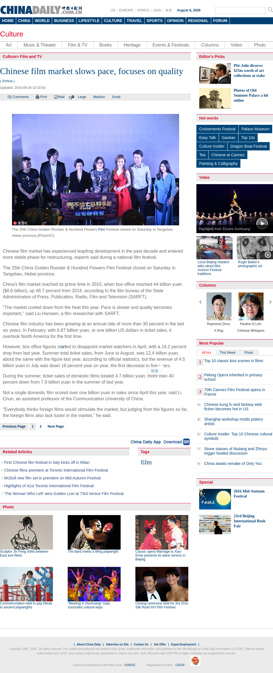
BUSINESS (64, 20)
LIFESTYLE (89, 20)
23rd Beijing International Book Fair (249, 521)
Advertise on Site (117, 644)
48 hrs (206, 353)
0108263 (129, 665)
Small (116, 97)
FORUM (220, 20)
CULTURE (113, 20)
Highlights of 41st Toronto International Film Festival (49, 486)
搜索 (155, 371)
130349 (179, 665)
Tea (202, 155)
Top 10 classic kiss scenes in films (233, 361)
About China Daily (89, 644)
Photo (260, 45)
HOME (8, 20)
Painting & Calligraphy (218, 163)
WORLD (42, 20)
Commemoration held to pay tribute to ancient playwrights (26, 605)
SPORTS (155, 20)
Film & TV (77, 45)
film (146, 462)
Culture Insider (212, 146)
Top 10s (248, 137)
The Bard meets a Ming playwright (93, 551)
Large (82, 97)
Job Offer (159, 644)
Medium (99, 97)
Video (236, 45)
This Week (227, 353)
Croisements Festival (217, 129)
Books (105, 45)
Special (206, 482)
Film (101, 229)
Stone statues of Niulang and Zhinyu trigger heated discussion (235, 451)
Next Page (56, 426)
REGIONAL (198, 20)
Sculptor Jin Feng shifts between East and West (24, 553)
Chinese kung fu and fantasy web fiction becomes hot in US (233, 406)
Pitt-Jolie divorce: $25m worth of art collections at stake (249, 71)
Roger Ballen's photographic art (250, 264)
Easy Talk (207, 137)
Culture (11, 34)
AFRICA (143, 10)
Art (8, 45)
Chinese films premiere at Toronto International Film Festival (56, 470)
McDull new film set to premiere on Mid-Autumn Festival (52, 478)
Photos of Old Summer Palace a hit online (251, 95)
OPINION (175, 20)
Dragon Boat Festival (248, 146)
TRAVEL (134, 20)
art (63, 346)
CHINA (24, 20)
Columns (210, 45)
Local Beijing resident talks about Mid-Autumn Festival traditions (213, 268)
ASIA (157, 10)
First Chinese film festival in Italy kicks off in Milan (46, 462)
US (113, 10)
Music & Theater (39, 45)
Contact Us (141, 644)
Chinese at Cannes (228, 155)
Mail (61, 97)
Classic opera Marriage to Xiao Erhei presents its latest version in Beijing (160, 555)
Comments (21, 97)
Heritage (132, 45)
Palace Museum (255, 129)
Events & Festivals (171, 45)
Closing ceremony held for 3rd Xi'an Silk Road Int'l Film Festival (161, 605)
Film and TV (31, 56)
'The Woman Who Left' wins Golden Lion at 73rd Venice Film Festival (63, 493)
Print (43, 97)
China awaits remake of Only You (233, 463)
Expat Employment (183, 644)
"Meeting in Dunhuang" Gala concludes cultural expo (89, 605)
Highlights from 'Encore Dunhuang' (225, 229)
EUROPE (126, 10)
